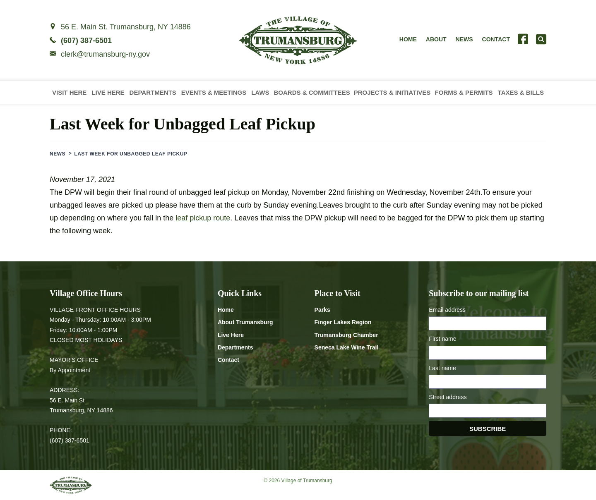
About (436, 39)
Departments (153, 92)
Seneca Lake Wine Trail (347, 347)
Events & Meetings (214, 92)
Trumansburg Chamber (346, 335)
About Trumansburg (245, 322)
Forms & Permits (464, 92)
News (464, 39)
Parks (322, 309)
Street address (447, 397)
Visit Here (69, 92)
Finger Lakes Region (343, 322)
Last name (442, 368)
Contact (496, 39)
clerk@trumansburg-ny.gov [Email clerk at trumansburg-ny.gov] (105, 54)
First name (442, 338)
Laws (260, 92)
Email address (447, 309)
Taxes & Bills (521, 92)
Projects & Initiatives (392, 92)
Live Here (107, 92)
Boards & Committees (312, 92)
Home (408, 39)
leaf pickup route (202, 218)
